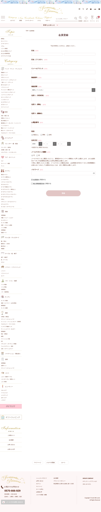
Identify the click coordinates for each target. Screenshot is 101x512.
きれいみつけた (87, 484)
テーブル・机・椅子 (11, 253)
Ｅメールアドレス (39, 68)
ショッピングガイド (41, 478)
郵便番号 (36, 77)
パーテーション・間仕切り (12, 353)
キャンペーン (4, 41)
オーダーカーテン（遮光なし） (8, 189)
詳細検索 (80, 18)
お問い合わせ (11, 444)
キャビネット (4, 220)
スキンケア (4, 390)
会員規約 (36, 179)
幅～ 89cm (3, 241)
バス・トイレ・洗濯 (11, 280)
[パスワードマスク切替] (93, 173)
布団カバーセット (5, 118)
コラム (39, 19)
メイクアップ (4, 395)
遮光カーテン (4, 174)
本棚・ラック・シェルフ (7, 217)
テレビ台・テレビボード (12, 237)
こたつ (7, 373)
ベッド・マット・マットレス (13, 68)
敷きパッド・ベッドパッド (7, 127)
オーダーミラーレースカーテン (8, 194)
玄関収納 (3, 230)
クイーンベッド (5, 106)
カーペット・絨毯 (5, 163)
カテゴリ (12, 18)
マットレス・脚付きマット (7, 89)
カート (97, 18)
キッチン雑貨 (4, 307)
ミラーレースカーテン (6, 181)
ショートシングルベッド (7, 94)
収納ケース (4, 232)
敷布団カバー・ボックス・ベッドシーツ (11, 123)
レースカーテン (5, 179)
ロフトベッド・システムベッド (8, 79)
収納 (6, 211)
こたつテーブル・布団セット (8, 379)
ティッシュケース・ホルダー (8, 328)
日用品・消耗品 (5, 316)
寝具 (6, 112)
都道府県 (36, 86)
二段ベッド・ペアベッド (7, 82)
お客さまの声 (11, 449)
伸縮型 (2, 248)
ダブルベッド (4, 104)
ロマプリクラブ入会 (6, 56)
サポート (48, 18)
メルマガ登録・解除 (41, 494)
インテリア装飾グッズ (6, 326)
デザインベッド (5, 77)
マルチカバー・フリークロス (8, 132)
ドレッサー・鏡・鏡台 (11, 143)
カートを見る (39, 489)
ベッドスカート (5, 125)
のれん (2, 199)
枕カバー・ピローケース (7, 130)
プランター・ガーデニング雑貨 (8, 343)
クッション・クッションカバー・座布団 (11, 321)
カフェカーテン (5, 204)
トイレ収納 (4, 227)
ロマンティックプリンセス (90, 481)
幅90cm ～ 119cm (5, 243)
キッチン (7, 297)
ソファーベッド (5, 87)
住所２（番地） (38, 104)
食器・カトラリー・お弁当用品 (8, 303)
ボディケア (4, 397)
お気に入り (86, 19)
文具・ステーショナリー (7, 348)
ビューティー (9, 386)
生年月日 (36, 140)
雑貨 (6, 313)
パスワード (37, 169)
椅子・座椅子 (4, 257)
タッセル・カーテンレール (7, 206)
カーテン (7, 170)
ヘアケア (3, 400)
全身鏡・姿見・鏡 (5, 149)
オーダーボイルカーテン (7, 196)
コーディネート (29, 19)
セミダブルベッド (5, 102)
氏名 (34, 50)
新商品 (2, 38)
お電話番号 (37, 122)
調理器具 (3, 305)
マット (2, 165)
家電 (2, 336)
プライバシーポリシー (59, 481)
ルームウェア (9, 138)
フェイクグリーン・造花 (7, 346)
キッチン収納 (4, 222)
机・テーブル (4, 259)
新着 (20, 19)
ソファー (3, 270)
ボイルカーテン (5, 184)
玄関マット (4, 365)
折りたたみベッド (5, 84)
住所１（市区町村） (40, 95)
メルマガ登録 (50, 462)
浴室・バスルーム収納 (6, 225)
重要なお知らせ (49, 25)
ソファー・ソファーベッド (12, 267)
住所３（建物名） (37, 113)
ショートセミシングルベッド (8, 92)
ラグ (2, 160)
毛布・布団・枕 (5, 115)
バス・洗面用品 (5, 291)
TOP (27, 30)
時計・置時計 (4, 333)
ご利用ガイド (11, 435)
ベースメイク (4, 392)
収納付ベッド (4, 72)
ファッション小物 (5, 338)
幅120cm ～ (4, 246)
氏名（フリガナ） (39, 59)
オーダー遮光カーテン (6, 186)
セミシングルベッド (6, 97)
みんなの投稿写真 (5, 53)
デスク (2, 262)
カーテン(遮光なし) (5, 177)
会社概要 (11, 440)
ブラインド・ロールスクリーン (8, 201)
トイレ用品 (4, 286)
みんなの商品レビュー (6, 51)
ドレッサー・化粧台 (6, 147)
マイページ (92, 18)
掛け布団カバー (5, 120)
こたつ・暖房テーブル (6, 376)
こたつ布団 (4, 381)
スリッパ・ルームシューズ (7, 319)
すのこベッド (4, 74)
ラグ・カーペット (10, 157)
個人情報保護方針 (38, 183)
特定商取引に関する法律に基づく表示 (64, 483)
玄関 (6, 359)
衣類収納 (3, 215)
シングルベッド (5, 99)
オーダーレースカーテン (7, 191)
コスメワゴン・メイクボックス (8, 152)
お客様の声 (39, 492)
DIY (2, 341)
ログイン (38, 483)
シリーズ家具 (4, 48)
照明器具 (3, 331)
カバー (2, 275)
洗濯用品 (3, 289)
